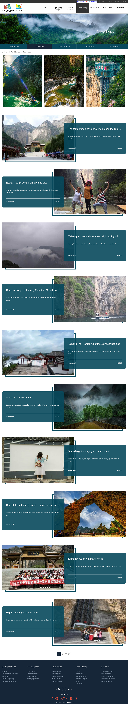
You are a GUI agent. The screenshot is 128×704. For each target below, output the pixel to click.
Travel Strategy (82, 8)
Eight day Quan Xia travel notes (85, 558)
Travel (78, 671)
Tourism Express (32, 674)
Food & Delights (81, 679)
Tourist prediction (106, 681)
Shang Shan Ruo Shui (18, 397)
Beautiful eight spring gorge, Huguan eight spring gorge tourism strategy (33, 505)
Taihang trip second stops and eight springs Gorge (95, 236)
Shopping (79, 674)
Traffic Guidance (113, 46)
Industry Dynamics (33, 679)
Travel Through (107, 8)
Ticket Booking (106, 674)
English (111, 1)
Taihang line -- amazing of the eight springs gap (94, 343)
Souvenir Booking (107, 671)
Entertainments (81, 676)
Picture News (31, 671)
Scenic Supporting (8, 679)
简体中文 (104, 1)
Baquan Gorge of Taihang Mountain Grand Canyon (33, 290)
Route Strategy (89, 46)
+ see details (72, 148)
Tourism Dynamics (70, 9)
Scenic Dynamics (32, 676)
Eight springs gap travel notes (22, 612)
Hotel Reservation (107, 676)
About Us (5, 671)
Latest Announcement (9, 681)
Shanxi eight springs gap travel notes (88, 451)
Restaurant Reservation (108, 679)
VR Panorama (95, 8)
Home (45, 8)
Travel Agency (14, 46)
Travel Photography (64, 46)
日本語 (117, 1)
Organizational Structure (10, 674)
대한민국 (123, 1)
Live (77, 681)
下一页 (67, 654)
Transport (79, 683)
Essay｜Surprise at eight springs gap (26, 182)
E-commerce (120, 8)
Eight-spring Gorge (58, 9)
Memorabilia (6, 676)
